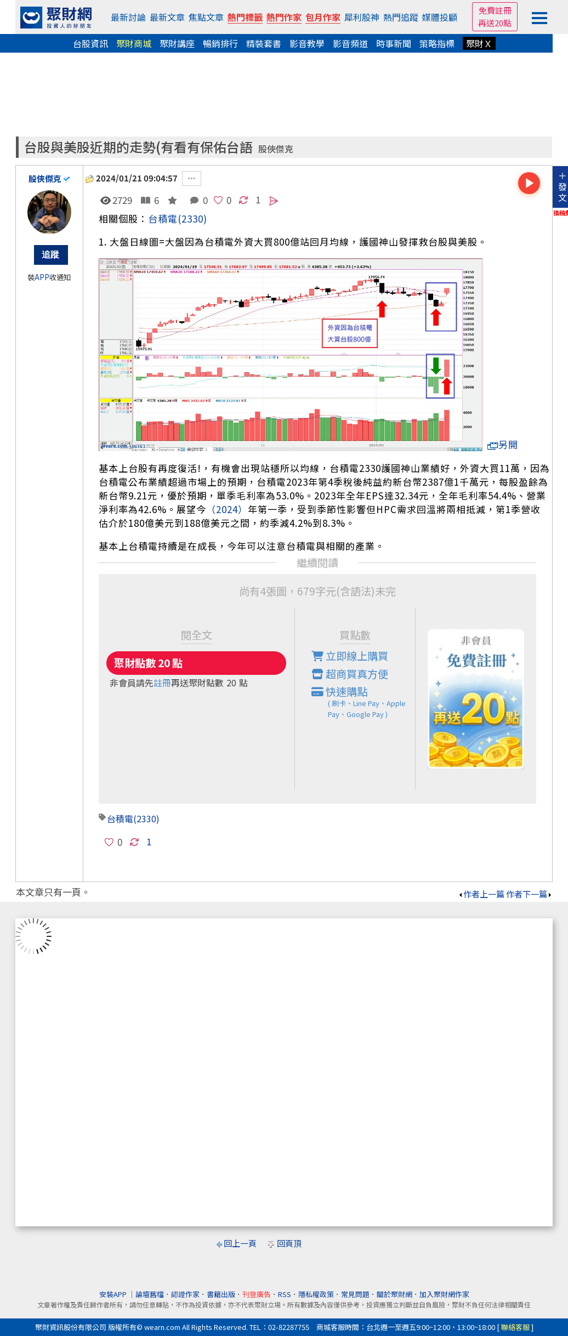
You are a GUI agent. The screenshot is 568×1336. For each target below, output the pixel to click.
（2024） (227, 509)
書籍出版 (221, 1294)
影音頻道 (350, 43)
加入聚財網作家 (444, 1294)
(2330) (192, 218)
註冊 (162, 682)
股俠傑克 (275, 149)
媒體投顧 (439, 17)
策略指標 (437, 43)
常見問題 (355, 1294)
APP (42, 277)
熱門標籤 (245, 17)
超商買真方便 (349, 673)
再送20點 (495, 23)
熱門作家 (284, 17)
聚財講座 (177, 43)
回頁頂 (289, 1243)
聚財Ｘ (479, 43)
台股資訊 (90, 43)
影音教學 (307, 43)
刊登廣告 (256, 1294)
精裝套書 (263, 43)
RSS (284, 1294)
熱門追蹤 (400, 17)
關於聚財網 (394, 1294)
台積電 (163, 218)
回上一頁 (240, 1243)
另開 (502, 444)
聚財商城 (133, 43)
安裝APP (113, 1294)
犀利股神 (361, 17)
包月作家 (322, 17)
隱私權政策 (316, 1294)
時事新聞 (393, 43)
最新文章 (167, 17)
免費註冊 (495, 10)
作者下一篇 (529, 894)
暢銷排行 (220, 43)
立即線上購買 (349, 655)
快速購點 (363, 702)
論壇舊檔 (149, 1294)
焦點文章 (206, 17)
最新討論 (128, 17)
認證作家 (185, 1294)
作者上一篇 (481, 894)
